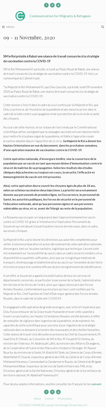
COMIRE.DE (38, 404)
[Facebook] (46, 5)
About (37, 398)
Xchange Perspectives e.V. (73, 404)
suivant (96, 384)
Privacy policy (65, 398)
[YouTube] (58, 5)
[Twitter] (52, 5)
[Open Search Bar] (102, 27)
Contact (49, 398)
